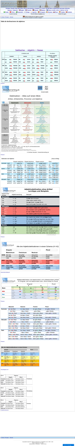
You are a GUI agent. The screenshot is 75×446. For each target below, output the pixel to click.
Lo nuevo (42, 8)
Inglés (22, 10)
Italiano (43, 10)
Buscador (20, 8)
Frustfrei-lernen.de (4, 410)
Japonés (34, 12)
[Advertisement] (11, 36)
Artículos (67, 8)
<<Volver (2, 17)
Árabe (6, 12)
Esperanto (20, 12)
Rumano (50, 12)
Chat (16, 8)
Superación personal (58, 8)
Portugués (42, 12)
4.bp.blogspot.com (4, 369)
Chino (13, 12)
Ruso (56, 12)
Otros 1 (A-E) (51, 10)
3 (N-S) (62, 10)
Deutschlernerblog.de (5, 272)
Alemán (36, 10)
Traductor (15, 10)
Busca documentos (29, 8)
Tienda (12, 8)
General (10, 10)
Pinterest (2, 83)
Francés (28, 10)
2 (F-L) (57, 10)
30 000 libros (49, 8)
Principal (7, 17)
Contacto (37, 8)
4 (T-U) (66, 10)
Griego (27, 12)
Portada (8, 8)
